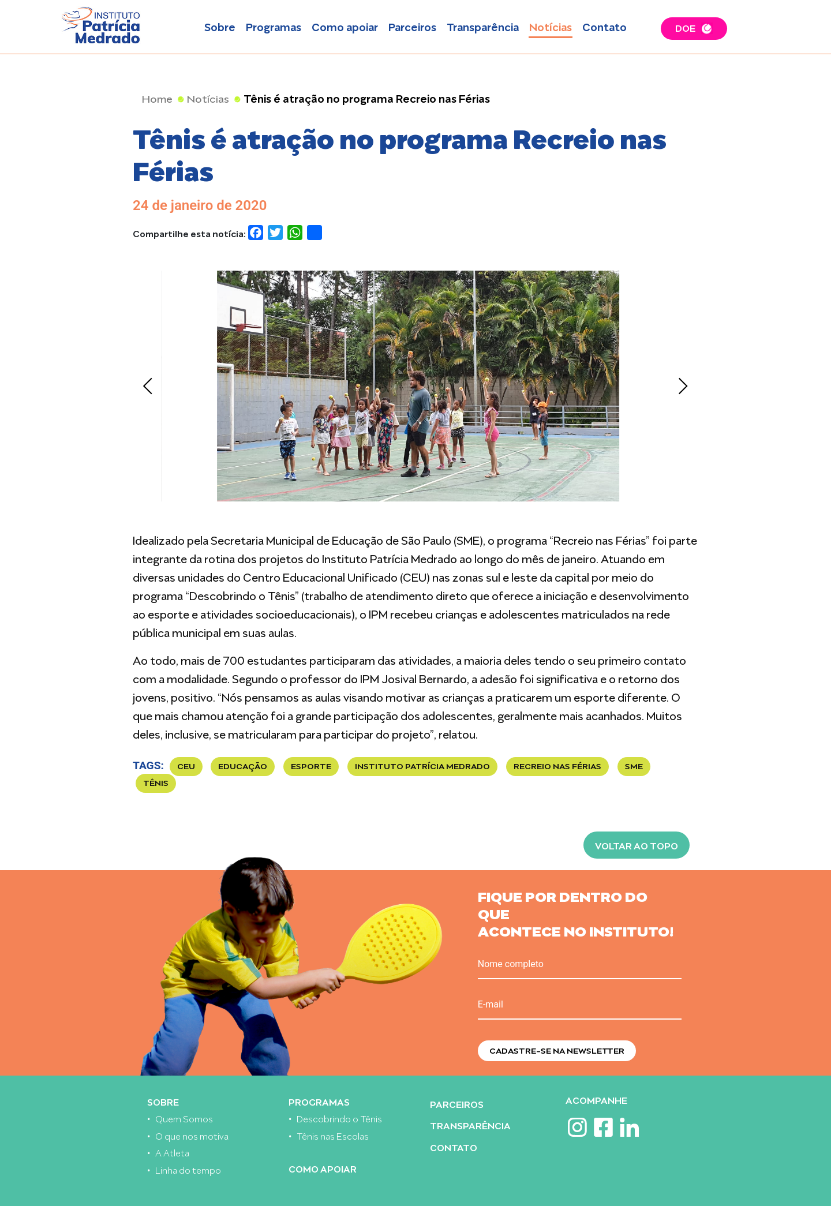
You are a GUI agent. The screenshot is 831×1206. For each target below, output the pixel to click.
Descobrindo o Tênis (339, 1118)
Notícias (550, 26)
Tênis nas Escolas (333, 1135)
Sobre (219, 26)
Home (157, 98)
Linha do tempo (188, 1169)
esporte (311, 765)
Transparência (483, 26)
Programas (273, 26)
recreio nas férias (557, 765)
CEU (186, 765)
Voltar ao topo (636, 844)
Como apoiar (345, 26)
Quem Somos (184, 1118)
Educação (242, 765)
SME (634, 765)
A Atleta (172, 1152)
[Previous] (149, 386)
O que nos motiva (192, 1135)
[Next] (681, 386)
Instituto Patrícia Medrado (422, 765)
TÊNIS (156, 782)
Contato (604, 26)
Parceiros (412, 26)
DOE (685, 27)
